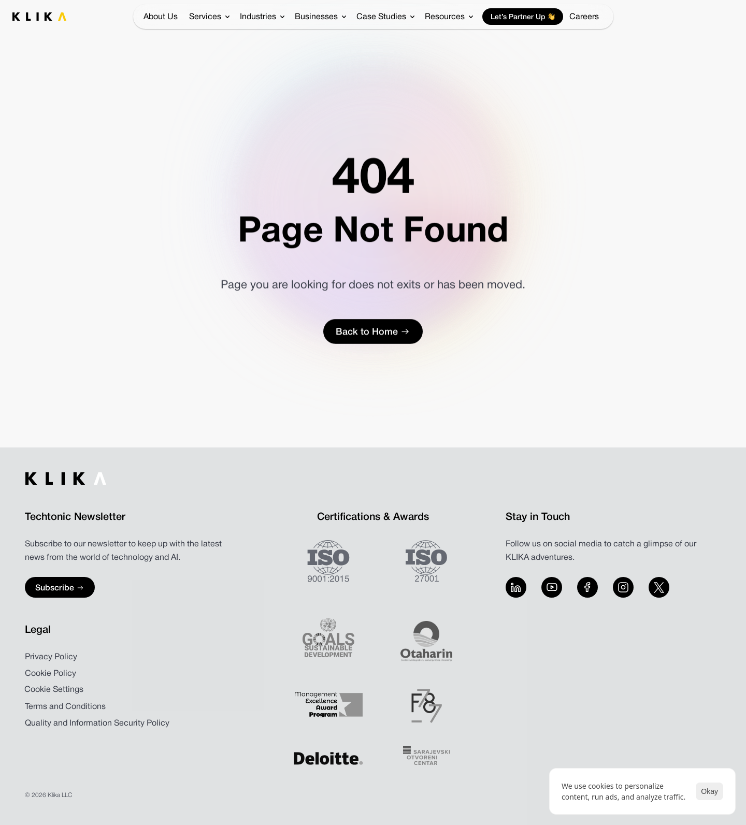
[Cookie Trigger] (53, 690)
